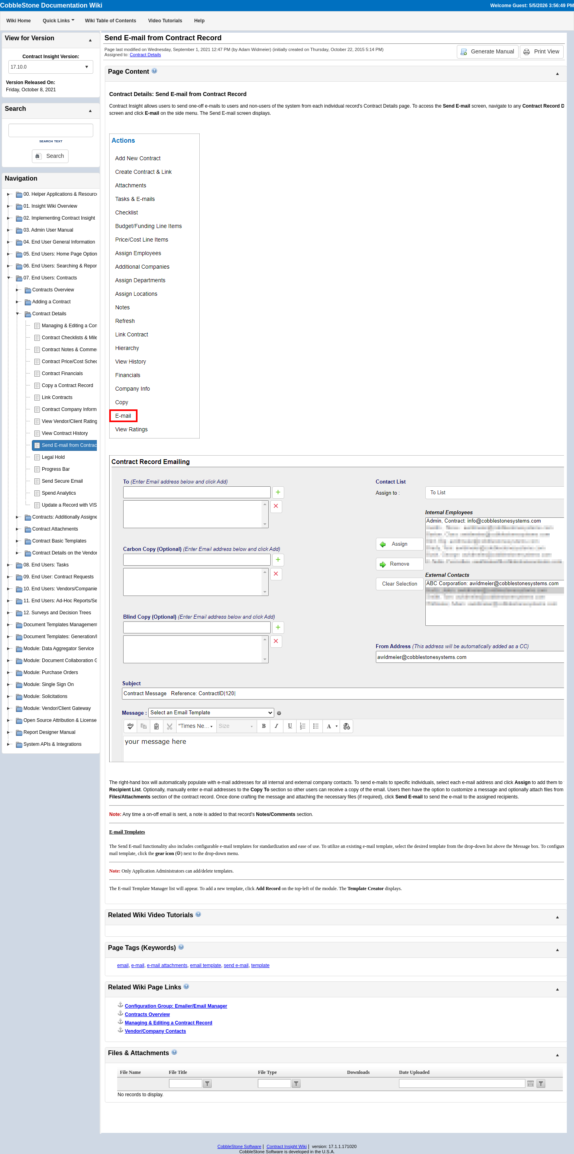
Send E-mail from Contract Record (78, 445)
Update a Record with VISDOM (75, 505)
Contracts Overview (147, 1014)
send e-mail (236, 965)
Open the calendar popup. (530, 1083)
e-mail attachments (167, 965)
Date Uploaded (414, 1072)
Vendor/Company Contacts (155, 1031)
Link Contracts (57, 397)
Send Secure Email (62, 481)
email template (205, 965)
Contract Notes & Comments (72, 349)
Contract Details (145, 54)
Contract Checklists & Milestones (77, 337)
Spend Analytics (59, 493)
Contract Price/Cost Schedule (73, 361)
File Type (267, 1072)
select (86, 67)
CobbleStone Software (239, 1146)
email (123, 965)
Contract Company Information (74, 409)
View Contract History (65, 433)
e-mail (137, 965)
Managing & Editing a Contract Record (83, 325)
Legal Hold (53, 457)
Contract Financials (62, 373)
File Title (178, 1072)
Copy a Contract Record (67, 385)
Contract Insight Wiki (287, 1146)
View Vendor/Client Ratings (71, 421)
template (260, 965)
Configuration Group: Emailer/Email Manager (176, 1006)
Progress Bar (56, 469)
